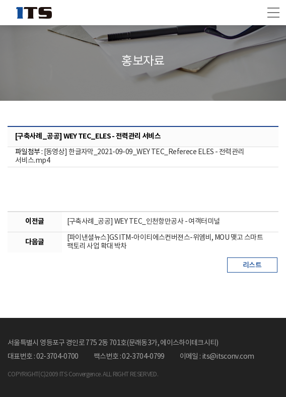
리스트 (252, 265)
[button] (273, 13)
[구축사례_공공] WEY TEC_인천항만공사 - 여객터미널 (143, 222)
